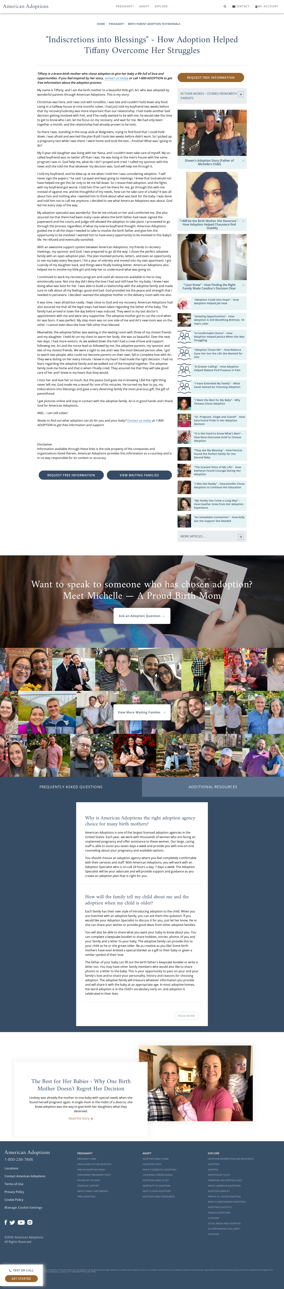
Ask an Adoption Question (142, 616)
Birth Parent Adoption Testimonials (154, 24)
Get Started (21, 1278)
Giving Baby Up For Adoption (94, 1164)
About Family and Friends (92, 1191)
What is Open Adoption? (157, 1191)
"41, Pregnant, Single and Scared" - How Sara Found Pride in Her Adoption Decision (219, 420)
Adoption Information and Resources (231, 1158)
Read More (186, 1015)
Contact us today (139, 420)
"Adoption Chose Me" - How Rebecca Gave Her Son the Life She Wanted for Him (218, 353)
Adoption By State (219, 1175)
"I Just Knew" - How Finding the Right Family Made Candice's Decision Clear (214, 286)
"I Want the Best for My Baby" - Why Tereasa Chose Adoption (217, 401)
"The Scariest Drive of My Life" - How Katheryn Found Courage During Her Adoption (217, 470)
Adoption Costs (152, 1164)
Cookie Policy (13, 1200)
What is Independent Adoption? (227, 1201)
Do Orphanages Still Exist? (224, 1228)
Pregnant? (125, 6)
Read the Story (81, 1118)
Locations (11, 1168)
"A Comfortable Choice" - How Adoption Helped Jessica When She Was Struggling (219, 336)
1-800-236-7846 (18, 1159)
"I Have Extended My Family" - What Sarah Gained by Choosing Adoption (217, 385)
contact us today (116, 78)
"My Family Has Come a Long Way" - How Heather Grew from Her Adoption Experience (218, 504)
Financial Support (88, 1185)
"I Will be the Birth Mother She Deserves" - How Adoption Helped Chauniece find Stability (212, 224)
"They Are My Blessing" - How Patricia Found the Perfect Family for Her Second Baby (218, 453)
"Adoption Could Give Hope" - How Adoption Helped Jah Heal (216, 301)
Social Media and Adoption (224, 1223)
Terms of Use (13, 1184)
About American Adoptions (224, 1185)
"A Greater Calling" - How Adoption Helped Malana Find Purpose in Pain (217, 368)
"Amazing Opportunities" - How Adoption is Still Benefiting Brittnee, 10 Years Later (219, 319)
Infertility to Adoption (156, 1185)
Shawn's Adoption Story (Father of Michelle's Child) (215, 162)
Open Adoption (86, 1196)
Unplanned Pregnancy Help (94, 1175)
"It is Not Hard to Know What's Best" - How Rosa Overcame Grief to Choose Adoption (218, 437)
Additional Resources (213, 786)
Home (101, 24)
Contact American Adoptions (24, 1176)
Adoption (213, 1164)
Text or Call (21, 1270)
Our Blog (213, 1234)
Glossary (213, 1218)
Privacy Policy (14, 1192)
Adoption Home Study (156, 1180)
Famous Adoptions (219, 1212)
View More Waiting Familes (142, 712)
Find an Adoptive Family (91, 1169)
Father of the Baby (88, 1180)
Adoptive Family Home (156, 1158)
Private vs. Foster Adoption (224, 1196)
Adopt (144, 6)
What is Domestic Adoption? (159, 1169)
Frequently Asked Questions (71, 786)
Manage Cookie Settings (23, 1207)
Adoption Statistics (220, 1207)
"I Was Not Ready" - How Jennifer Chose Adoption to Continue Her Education (219, 485)
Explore (161, 6)
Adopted (213, 1169)
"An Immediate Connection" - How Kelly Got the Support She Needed (219, 518)
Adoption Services (219, 1191)
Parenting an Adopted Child (225, 1180)
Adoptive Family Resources (159, 1196)
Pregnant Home (86, 1158)
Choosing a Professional (158, 1175)
